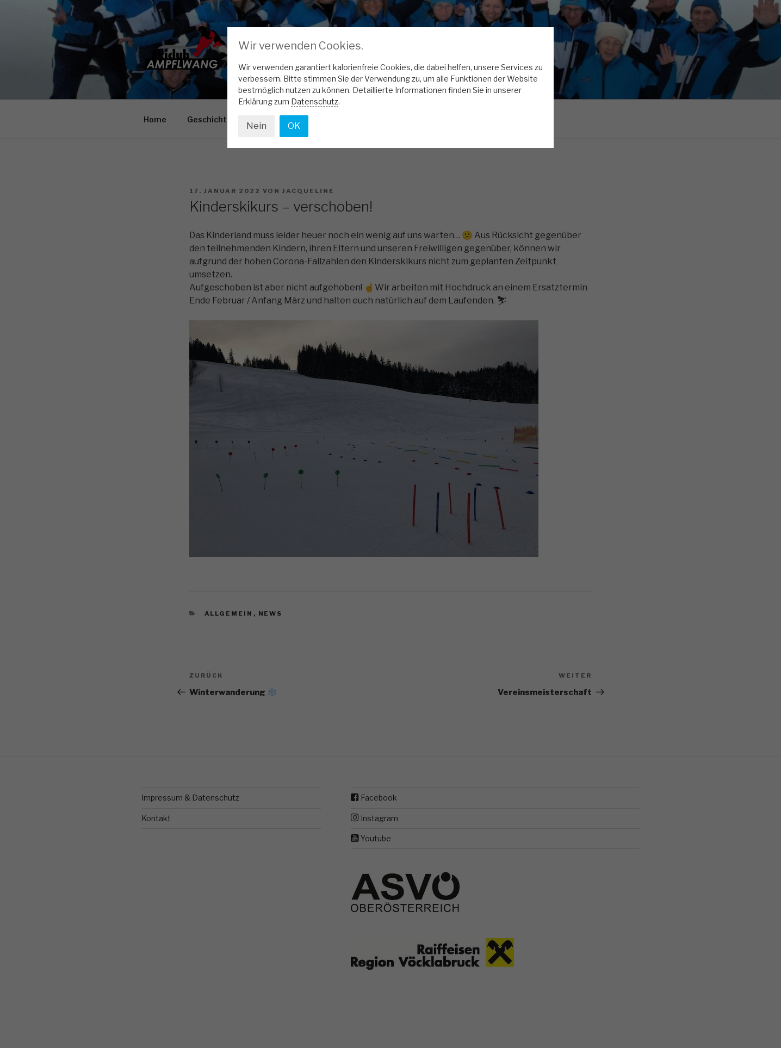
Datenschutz (314, 101)
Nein (256, 126)
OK (294, 126)
